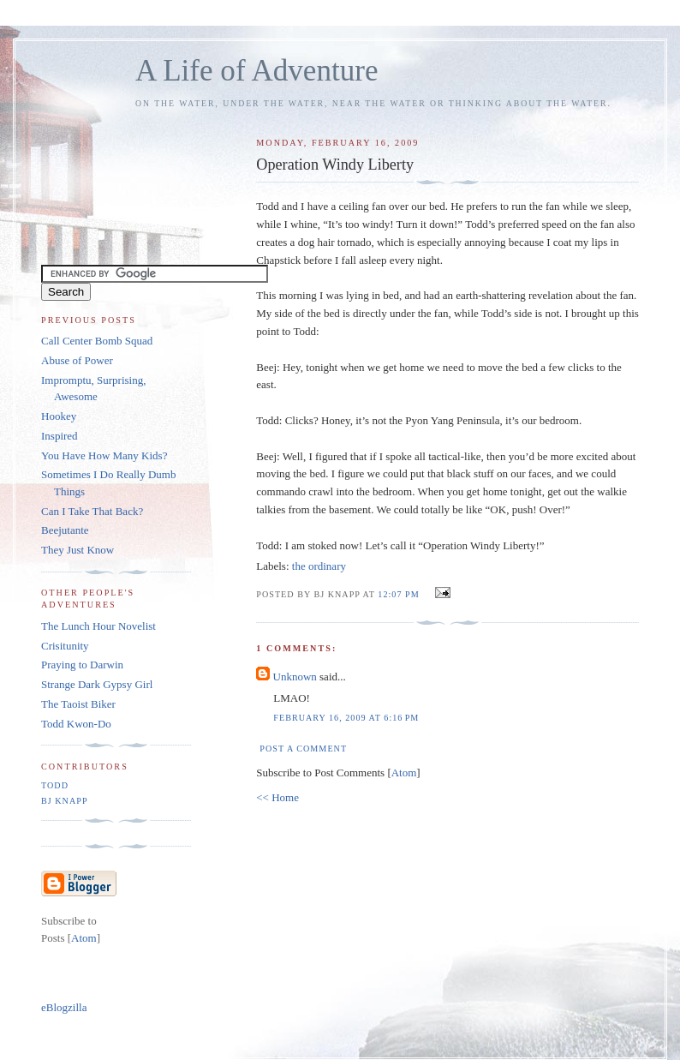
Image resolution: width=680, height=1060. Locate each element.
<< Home (277, 797)
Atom (404, 772)
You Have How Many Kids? (104, 455)
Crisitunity (65, 645)
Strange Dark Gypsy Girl (96, 684)
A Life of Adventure (256, 70)
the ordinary (319, 566)
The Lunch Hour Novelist (98, 626)
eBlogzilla (63, 1007)
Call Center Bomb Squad (96, 340)
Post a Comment (303, 748)
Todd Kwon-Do (76, 723)
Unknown (295, 676)
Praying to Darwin (82, 664)
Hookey (58, 416)
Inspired (59, 435)
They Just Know (77, 549)
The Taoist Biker (78, 704)
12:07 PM (400, 594)
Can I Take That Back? (92, 511)
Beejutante (65, 530)
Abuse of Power (77, 360)
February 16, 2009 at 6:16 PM (346, 717)
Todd (55, 785)
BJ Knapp (64, 800)
